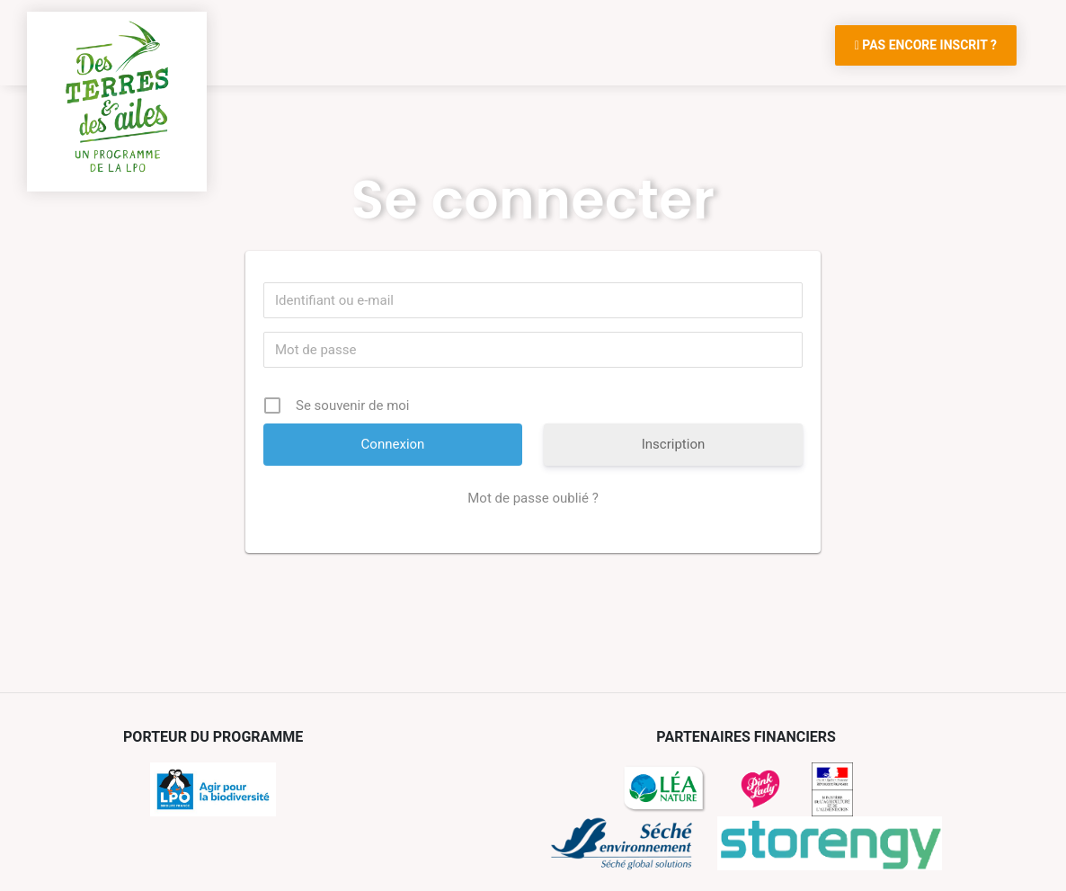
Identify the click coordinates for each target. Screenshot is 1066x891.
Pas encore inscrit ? (926, 45)
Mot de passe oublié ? (532, 498)
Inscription (674, 444)
